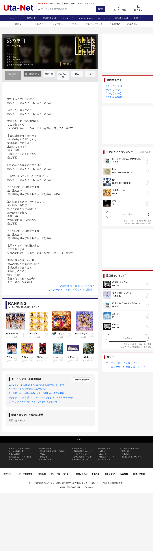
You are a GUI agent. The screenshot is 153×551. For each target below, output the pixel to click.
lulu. (114, 169)
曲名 (52, 3)
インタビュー (58, 24)
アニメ (75, 24)
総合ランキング (79, 448)
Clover (115, 324)
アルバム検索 (14, 454)
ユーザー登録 (120, 10)
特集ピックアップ (94, 24)
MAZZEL (116, 285)
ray (113, 180)
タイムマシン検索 (16, 459)
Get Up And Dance (121, 282)
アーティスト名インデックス (21, 448)
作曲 (66, 3)
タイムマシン (103, 18)
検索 (100, 9)
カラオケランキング (81, 454)
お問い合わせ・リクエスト (88, 474)
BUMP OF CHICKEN (122, 183)
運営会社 (7, 474)
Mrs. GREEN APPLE (122, 172)
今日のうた (40, 24)
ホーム (13, 18)
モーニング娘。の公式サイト (122, 363)
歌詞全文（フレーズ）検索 (20, 457)
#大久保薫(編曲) (115, 97)
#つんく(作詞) (113, 89)
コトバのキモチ (85, 18)
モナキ (115, 162)
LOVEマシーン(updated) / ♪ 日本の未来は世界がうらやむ (36, 385)
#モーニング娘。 (115, 86)
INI (113, 317)
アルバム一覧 (63, 75)
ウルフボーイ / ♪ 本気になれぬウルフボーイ (30, 389)
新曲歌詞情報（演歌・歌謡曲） (53, 451)
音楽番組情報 (121, 18)
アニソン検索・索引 (17, 451)
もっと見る (127, 214)
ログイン (138, 10)
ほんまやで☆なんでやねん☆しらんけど (131, 158)
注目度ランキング (80, 459)
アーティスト (41, 3)
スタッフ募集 (139, 474)
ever (114, 201)
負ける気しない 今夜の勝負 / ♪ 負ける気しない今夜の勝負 (36, 393)
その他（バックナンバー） (132, 457)
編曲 (73, 3)
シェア (90, 74)
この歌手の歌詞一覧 (81, 380)
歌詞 (80, 3)
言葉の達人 (132, 24)
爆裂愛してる (118, 190)
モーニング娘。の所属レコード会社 (125, 367)
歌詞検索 (31, 18)
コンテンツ (110, 474)
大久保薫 (16, 59)
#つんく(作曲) (113, 93)
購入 (77, 74)
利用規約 (42, 474)
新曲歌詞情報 (49, 18)
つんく (15, 54)
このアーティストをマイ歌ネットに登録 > (71, 289)
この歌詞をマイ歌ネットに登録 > (76, 286)
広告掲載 (124, 474)
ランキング (67, 18)
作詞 (59, 3)
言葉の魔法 (115, 24)
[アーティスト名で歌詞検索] (66, 9)
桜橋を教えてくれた (122, 292)
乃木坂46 (116, 296)
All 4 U (115, 314)
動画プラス (139, 18)
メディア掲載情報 (24, 474)
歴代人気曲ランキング (82, 457)
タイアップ (89, 3)
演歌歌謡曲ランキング (82, 451)
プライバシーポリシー (61, 474)
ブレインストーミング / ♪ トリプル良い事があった (33, 401)
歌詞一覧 (49, 74)
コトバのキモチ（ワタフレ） (133, 448)
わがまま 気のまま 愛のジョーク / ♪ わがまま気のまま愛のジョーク (41, 397)
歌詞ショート (21, 24)
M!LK (114, 193)
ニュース (103, 454)
